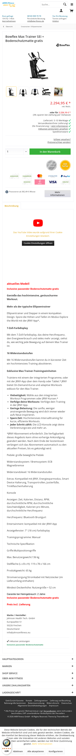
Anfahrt (55, 21)
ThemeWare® (63, 716)
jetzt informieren (59, 126)
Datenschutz (66, 703)
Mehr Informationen (57, 193)
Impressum (53, 705)
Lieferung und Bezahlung (60, 700)
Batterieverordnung (36, 703)
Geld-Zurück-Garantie (15, 700)
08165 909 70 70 (34, 16)
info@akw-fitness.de (35, 21)
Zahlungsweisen (41, 700)
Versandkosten (50, 711)
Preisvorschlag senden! (59, 142)
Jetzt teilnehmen (9, 21)
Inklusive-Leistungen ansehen (53, 128)
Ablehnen (18, 751)
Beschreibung (11, 205)
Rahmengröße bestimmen (15, 703)
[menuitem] (71, 12)
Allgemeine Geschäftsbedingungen (32, 705)
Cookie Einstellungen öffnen (38, 243)
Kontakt (29, 700)
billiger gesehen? (62, 139)
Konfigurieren (56, 751)
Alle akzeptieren (35, 751)
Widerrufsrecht (53, 703)
